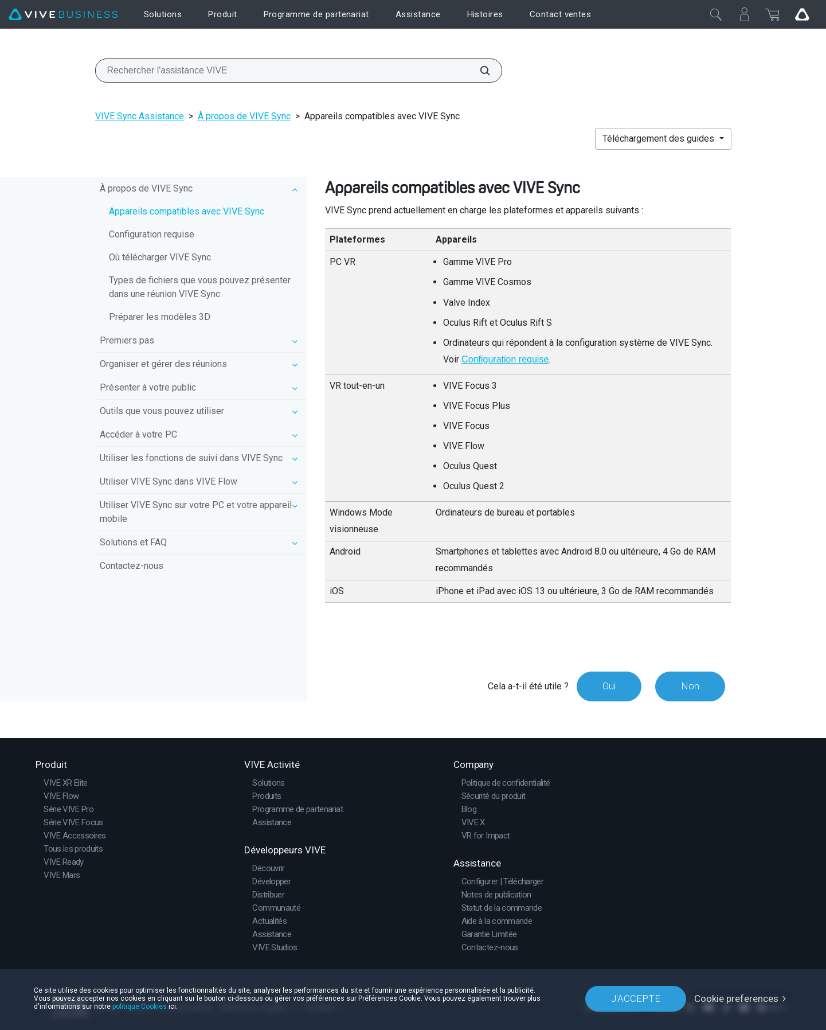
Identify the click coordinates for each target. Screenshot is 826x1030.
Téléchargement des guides (659, 138)
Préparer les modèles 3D (159, 316)
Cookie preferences (736, 998)
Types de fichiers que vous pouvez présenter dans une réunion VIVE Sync (200, 287)
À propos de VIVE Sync (244, 116)
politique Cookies (139, 1006)
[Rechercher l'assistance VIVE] (478, 70)
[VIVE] (63, 15)
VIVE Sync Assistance (139, 116)
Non (690, 686)
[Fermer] (716, 14)
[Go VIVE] (802, 14)
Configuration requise (151, 234)
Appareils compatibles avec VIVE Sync (186, 211)
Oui (609, 686)
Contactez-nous (131, 565)
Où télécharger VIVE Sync (160, 257)
